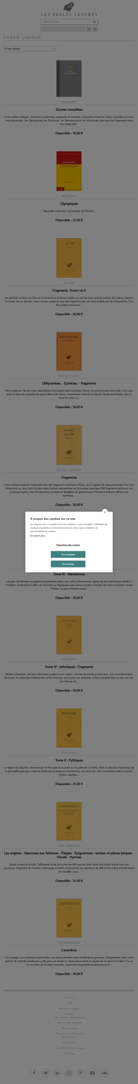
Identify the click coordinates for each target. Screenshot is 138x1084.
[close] (105, 512)
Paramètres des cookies (68, 545)
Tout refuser (68, 564)
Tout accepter (68, 554)
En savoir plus (37, 535)
